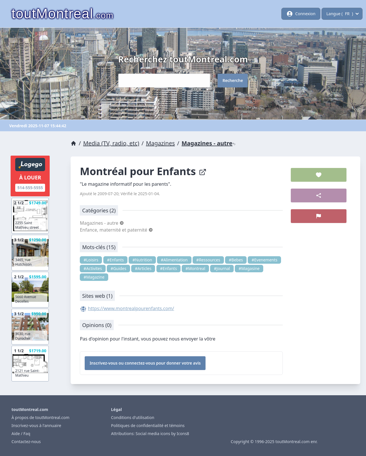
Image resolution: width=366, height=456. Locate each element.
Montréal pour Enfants (143, 171)
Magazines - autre (208, 143)
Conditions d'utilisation (132, 417)
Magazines (160, 143)
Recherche (232, 80)
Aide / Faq (20, 433)
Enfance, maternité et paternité (116, 230)
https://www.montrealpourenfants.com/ (131, 308)
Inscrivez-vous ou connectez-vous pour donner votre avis (145, 363)
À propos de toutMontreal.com (40, 417)
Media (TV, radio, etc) (111, 143)
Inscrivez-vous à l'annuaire (36, 425)
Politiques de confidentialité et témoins (148, 425)
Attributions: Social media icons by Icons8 (150, 433)
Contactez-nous (26, 441)
